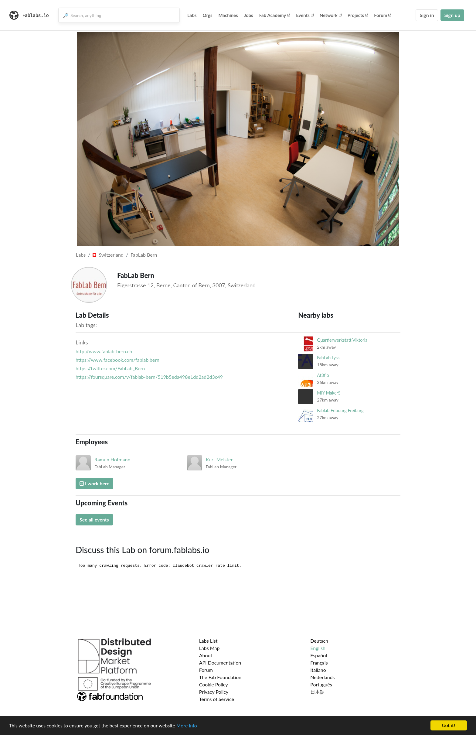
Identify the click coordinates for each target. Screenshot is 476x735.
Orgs (207, 15)
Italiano (318, 670)
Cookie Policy (213, 684)
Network (331, 15)
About (205, 655)
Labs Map (209, 648)
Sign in (427, 15)
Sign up (452, 15)
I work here (94, 483)
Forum (382, 15)
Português (321, 684)
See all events (94, 519)
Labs (192, 15)
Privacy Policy (214, 692)
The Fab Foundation (220, 677)
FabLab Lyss (328, 357)
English (317, 648)
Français (319, 662)
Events (305, 15)
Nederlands (322, 677)
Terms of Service (216, 699)
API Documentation (220, 662)
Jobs (248, 15)
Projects (358, 15)
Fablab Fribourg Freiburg (340, 410)
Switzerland (108, 255)
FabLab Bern (144, 255)
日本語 (317, 692)
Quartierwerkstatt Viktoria (342, 340)
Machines (228, 15)
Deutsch (319, 641)
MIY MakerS (328, 392)
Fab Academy (274, 15)
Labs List (208, 641)
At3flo (323, 375)
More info (186, 726)
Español (318, 655)
